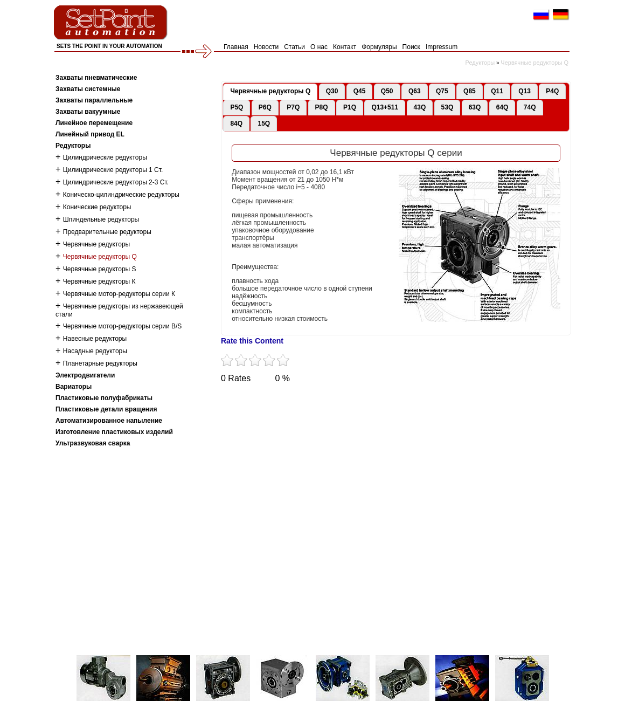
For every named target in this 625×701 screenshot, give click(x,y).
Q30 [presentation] (332, 91)
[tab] (270, 92)
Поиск (411, 47)
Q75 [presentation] (442, 91)
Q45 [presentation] (359, 91)
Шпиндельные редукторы (101, 219)
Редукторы (480, 62)
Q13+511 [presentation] (384, 107)
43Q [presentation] (420, 107)
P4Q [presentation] (552, 91)
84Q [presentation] (236, 123)
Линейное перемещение (94, 123)
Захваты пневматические (96, 77)
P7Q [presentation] (293, 107)
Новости (266, 47)
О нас (319, 47)
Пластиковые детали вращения (106, 409)
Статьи (294, 47)
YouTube (295, 399)
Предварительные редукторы (107, 232)
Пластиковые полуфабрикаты (103, 398)
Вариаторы (73, 386)
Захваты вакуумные (87, 111)
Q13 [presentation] (524, 91)
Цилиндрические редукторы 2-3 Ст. (116, 182)
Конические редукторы (97, 207)
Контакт (344, 47)
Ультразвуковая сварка (92, 443)
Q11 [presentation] (497, 91)
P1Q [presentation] (349, 107)
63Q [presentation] (475, 107)
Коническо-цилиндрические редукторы (121, 194)
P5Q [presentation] (236, 107)
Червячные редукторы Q (534, 62)
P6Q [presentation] (265, 107)
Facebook (265, 399)
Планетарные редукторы (100, 363)
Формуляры (379, 47)
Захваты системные (87, 89)
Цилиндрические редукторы (105, 157)
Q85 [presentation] (469, 91)
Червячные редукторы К (99, 281)
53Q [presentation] (447, 107)
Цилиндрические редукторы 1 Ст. (113, 170)
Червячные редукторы (96, 244)
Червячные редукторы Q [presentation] (270, 91)
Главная (236, 47)
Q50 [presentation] (387, 91)
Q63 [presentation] (414, 91)
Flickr (384, 399)
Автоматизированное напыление (108, 420)
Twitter (236, 399)
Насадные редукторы (95, 351)
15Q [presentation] (264, 123)
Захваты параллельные (94, 100)
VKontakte (354, 399)
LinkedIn (413, 399)
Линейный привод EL (89, 134)
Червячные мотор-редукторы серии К (119, 294)
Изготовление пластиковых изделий (114, 432)
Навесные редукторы (95, 338)
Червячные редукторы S (99, 269)
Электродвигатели (85, 375)
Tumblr (324, 399)
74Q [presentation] (530, 107)
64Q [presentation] (502, 107)
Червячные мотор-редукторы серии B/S (122, 326)
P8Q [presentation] (321, 107)
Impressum (441, 47)
